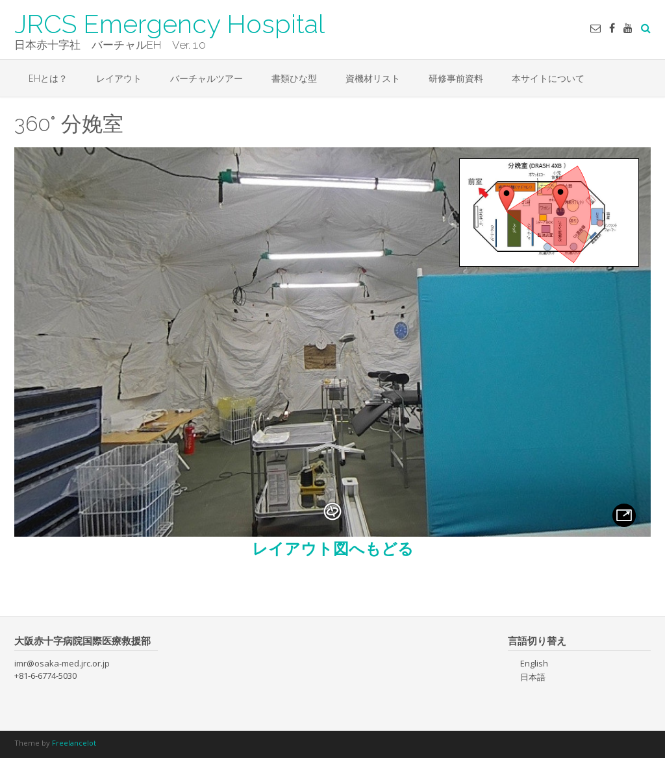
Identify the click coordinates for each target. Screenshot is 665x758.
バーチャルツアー (206, 78)
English (534, 663)
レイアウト (119, 78)
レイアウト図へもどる (333, 548)
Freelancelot (74, 743)
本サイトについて (548, 78)
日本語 (533, 677)
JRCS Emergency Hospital (169, 22)
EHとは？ (48, 78)
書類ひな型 (294, 78)
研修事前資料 (456, 78)
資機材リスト (372, 78)
